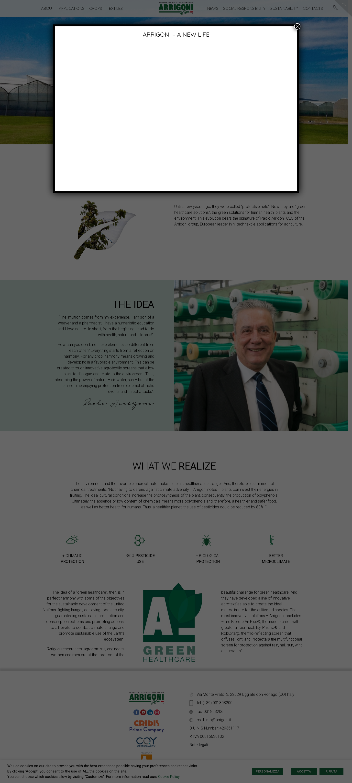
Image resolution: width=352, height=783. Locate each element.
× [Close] (297, 26)
